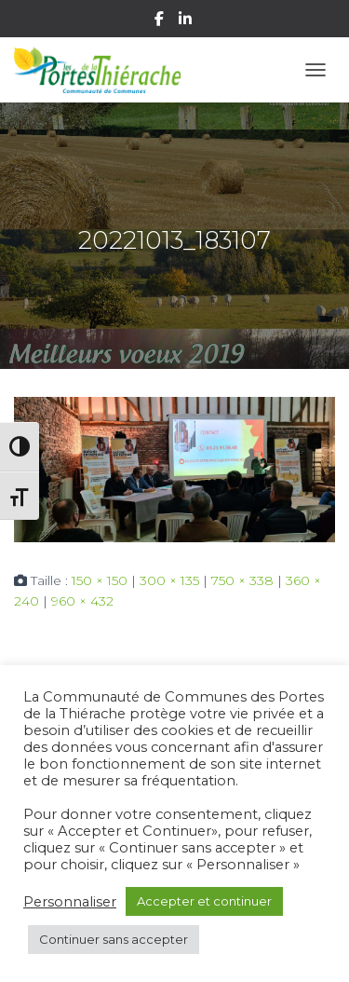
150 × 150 (100, 580)
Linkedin (187, 21)
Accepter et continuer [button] (204, 900)
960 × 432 (82, 601)
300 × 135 (169, 580)
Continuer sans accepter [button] (113, 939)
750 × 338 (242, 580)
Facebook (160, 21)
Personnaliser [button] (69, 901)
